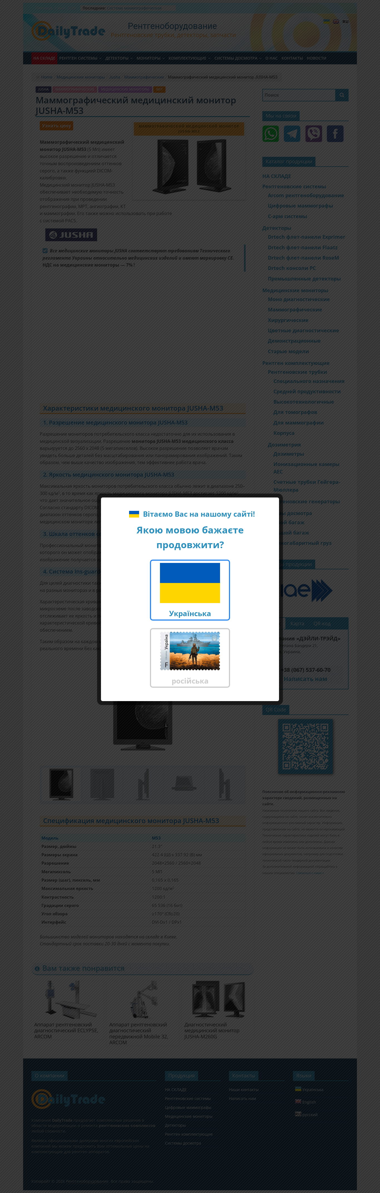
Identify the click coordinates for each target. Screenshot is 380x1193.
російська (190, 658)
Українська (190, 590)
